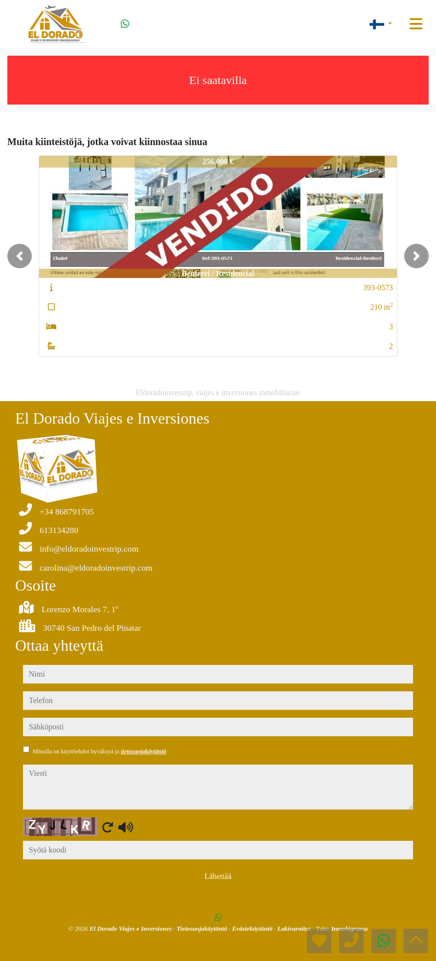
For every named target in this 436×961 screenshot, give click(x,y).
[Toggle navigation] (416, 24)
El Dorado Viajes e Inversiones (131, 928)
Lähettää (217, 876)
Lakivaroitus (294, 928)
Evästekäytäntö (253, 928)
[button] (19, 256)
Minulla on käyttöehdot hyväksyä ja (99, 751)
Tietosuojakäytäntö (202, 928)
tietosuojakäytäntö (143, 751)
